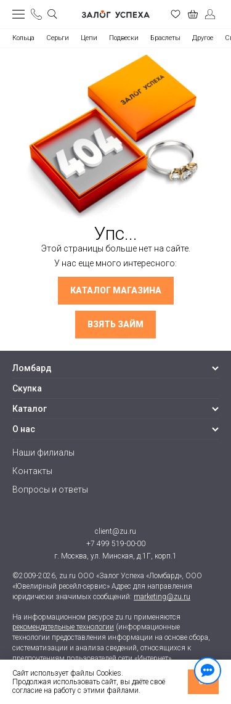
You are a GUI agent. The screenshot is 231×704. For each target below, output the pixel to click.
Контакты (32, 471)
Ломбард (32, 368)
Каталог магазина (115, 290)
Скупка (27, 388)
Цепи (89, 38)
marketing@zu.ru (162, 596)
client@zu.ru (115, 531)
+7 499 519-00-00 (115, 543)
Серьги (57, 38)
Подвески (124, 38)
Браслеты (165, 38)
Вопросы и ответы (50, 489)
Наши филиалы (43, 452)
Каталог (29, 409)
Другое (202, 38)
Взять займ (115, 324)
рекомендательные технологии (63, 627)
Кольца (23, 38)
